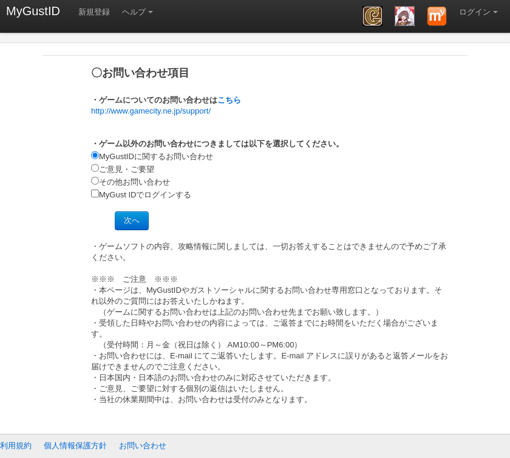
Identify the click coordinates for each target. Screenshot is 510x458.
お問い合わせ (142, 445)
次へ (132, 220)
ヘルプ (134, 11)
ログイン (475, 11)
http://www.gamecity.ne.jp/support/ (151, 110)
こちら (229, 99)
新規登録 (94, 11)
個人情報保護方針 (75, 445)
